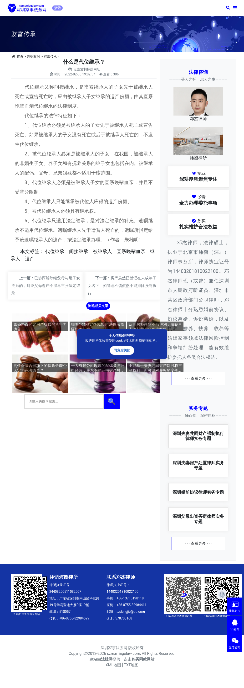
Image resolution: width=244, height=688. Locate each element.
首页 (20, 56)
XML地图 (113, 665)
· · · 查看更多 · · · (198, 378)
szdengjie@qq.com (131, 612)
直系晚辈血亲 (131, 251)
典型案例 (33, 56)
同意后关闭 (122, 350)
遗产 (30, 258)
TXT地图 (131, 665)
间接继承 (78, 251)
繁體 (57, 8)
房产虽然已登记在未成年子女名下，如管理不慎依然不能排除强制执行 (122, 286)
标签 (34, 251)
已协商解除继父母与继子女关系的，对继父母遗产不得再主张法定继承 (45, 286)
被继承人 (102, 251)
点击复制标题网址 (86, 69)
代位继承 (54, 251)
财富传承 (50, 56)
